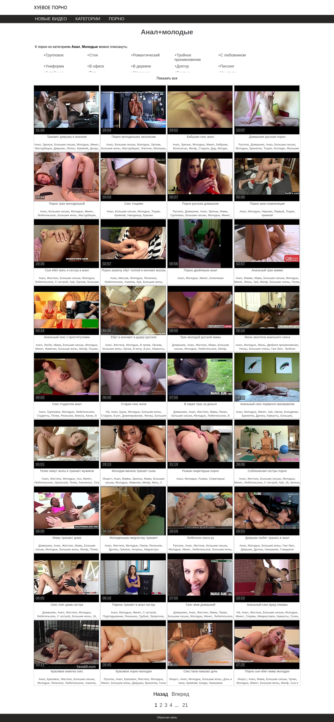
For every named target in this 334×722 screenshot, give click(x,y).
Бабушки (221, 144)
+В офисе (95, 66)
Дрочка (260, 415)
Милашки (159, 148)
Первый (279, 211)
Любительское (46, 215)
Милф (193, 148)
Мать (155, 482)
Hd (107, 411)
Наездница (134, 215)
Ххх (79, 478)
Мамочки (50, 348)
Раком (144, 545)
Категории (87, 18)
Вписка (79, 415)
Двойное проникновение (282, 345)
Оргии (127, 348)
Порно (116, 18)
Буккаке (148, 215)
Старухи (204, 148)
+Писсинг (226, 66)
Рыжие (203, 478)
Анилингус (85, 482)
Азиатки (130, 281)
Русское (244, 144)
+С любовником (232, 55)
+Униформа (53, 66)
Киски (89, 415)
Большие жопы (110, 148)
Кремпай (82, 148)
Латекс (70, 148)
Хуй (72, 281)
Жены (248, 281)
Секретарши (217, 478)
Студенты (43, 415)
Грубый (143, 616)
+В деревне (141, 66)
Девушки (59, 148)
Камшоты (158, 348)
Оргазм (155, 144)
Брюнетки (255, 148)
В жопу (137, 348)
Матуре (222, 148)
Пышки (93, 348)
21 (185, 705)
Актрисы (137, 549)
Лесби (48, 345)
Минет (94, 144)
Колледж (279, 148)
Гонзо (162, 683)
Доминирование (132, 415)
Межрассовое (266, 616)
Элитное (146, 148)
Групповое (176, 215)
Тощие (267, 148)
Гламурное (287, 549)
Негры (243, 348)
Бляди (203, 683)
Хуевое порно (50, 7)
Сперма (250, 616)
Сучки (294, 616)
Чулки (292, 679)
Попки (295, 281)
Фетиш (148, 415)
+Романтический (145, 55)
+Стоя (92, 55)
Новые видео (51, 18)
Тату (96, 482)
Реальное (67, 415)
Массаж (123, 278)
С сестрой (61, 281)
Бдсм (122, 411)
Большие (286, 415)
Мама (223, 211)
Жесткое (52, 278)
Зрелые (47, 144)
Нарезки (267, 211)
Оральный (61, 482)
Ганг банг (277, 348)
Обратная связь (167, 717)
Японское (150, 278)
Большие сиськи (64, 144)
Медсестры (151, 549)
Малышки (293, 148)
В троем (145, 345)
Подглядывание (113, 616)
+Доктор (181, 66)
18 (286, 482)
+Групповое (53, 55)
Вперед (180, 694)
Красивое (53, 679)
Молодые (83, 144)
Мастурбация (43, 148)
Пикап (223, 411)
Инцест (107, 478)
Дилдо (94, 148)
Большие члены (279, 281)
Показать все (167, 78)
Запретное (157, 616)
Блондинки (291, 411)
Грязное (125, 549)
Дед (213, 148)
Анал (37, 144)
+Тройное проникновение (187, 57)
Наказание (271, 549)
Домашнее (257, 144)
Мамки (248, 278)
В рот (147, 348)
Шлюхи (294, 482)
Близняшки (216, 278)
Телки (73, 482)
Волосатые (180, 148)
